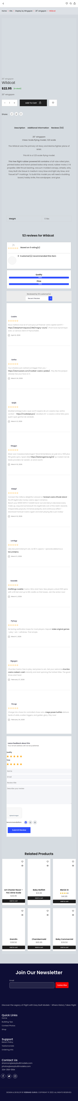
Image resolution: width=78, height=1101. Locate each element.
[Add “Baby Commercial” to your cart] (64, 947)
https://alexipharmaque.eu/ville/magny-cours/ (27, 328)
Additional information (38, 127)
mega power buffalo (53, 712)
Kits (11, 11)
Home (4, 11)
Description (19, 127)
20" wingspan (40, 11)
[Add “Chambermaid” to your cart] (39, 947)
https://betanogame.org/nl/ (42, 457)
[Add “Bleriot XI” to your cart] (64, 901)
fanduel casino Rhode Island (55, 497)
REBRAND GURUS (30, 1092)
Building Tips (7, 1022)
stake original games (60, 629)
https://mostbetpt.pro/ (25, 414)
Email (11, 980)
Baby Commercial (64, 939)
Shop (4, 1029)
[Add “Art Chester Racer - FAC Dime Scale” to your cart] (13, 901)
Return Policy (7, 1042)
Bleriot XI (64, 890)
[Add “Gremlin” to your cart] (13, 947)
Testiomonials (8, 1046)
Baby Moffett (39, 890)
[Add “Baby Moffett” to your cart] (39, 898)
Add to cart (33, 103)
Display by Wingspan (23, 11)
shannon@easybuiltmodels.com (17, 1063)
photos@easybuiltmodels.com (16, 1066)
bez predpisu (13, 552)
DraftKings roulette (15, 589)
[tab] (19, 127)
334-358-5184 (8, 1069)
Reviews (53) (57, 127)
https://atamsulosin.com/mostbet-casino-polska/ (29, 371)
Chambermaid (39, 939)
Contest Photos (8, 1025)
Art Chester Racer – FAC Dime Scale (13, 891)
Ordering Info (7, 1049)
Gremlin (13, 939)
